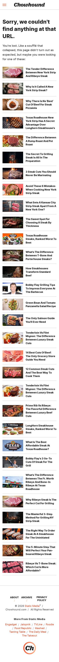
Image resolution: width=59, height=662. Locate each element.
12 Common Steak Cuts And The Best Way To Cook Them (40, 372)
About (14, 597)
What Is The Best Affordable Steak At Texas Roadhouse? (38, 445)
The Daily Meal (37, 632)
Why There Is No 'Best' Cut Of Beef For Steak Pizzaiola (39, 104)
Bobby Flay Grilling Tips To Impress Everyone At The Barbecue (40, 288)
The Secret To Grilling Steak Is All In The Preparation (39, 157)
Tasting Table (17, 632)
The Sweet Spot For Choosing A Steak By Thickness (38, 222)
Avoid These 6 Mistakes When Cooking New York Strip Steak (41, 189)
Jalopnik (25, 624)
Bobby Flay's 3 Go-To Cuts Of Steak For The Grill (39, 462)
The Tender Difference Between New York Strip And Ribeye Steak (41, 72)
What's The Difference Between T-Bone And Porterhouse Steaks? (39, 255)
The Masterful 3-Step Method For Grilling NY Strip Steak (40, 518)
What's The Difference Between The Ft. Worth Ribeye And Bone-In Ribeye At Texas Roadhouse (40, 482)
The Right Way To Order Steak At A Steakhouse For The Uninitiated (40, 534)
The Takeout (29, 635)
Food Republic (22, 628)
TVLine (38, 624)
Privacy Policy (42, 599)
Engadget (11, 624)
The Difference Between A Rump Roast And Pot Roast (41, 141)
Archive (26, 597)
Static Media (32, 605)
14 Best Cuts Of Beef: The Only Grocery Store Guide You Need (40, 356)
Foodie (50, 624)
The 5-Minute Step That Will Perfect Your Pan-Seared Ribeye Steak (40, 550)
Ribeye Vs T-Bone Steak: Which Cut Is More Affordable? (41, 567)
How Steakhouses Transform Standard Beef (38, 272)
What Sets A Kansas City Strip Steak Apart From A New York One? (41, 206)
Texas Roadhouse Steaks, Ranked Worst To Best (41, 239)
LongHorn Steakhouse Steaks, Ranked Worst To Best (41, 429)
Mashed (40, 628)
